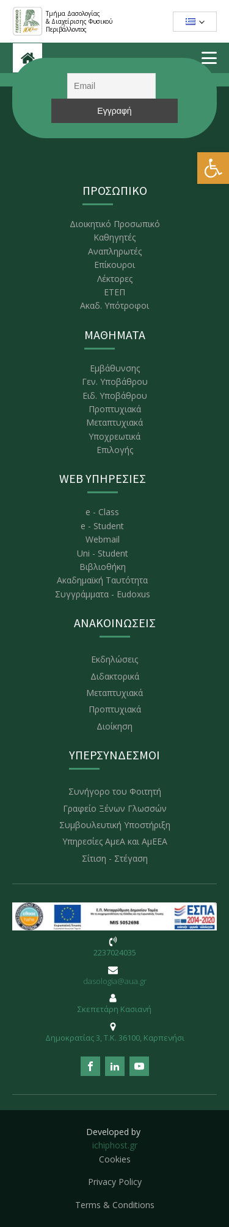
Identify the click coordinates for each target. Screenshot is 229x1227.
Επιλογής (114, 449)
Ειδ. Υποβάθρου (114, 395)
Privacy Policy (115, 1181)
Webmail (102, 539)
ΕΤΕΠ (114, 292)
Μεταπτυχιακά (114, 422)
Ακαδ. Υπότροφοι (114, 305)
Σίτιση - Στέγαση (115, 858)
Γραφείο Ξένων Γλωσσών (115, 808)
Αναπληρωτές (115, 251)
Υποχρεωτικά (114, 436)
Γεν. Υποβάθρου (115, 381)
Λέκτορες (115, 278)
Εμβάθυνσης (115, 368)
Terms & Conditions (114, 1205)
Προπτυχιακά (115, 409)
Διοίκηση (114, 726)
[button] (213, 168)
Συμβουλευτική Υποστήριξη (114, 825)
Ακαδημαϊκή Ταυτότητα (102, 580)
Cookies (115, 1159)
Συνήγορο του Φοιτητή (114, 791)
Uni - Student (102, 553)
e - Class (102, 512)
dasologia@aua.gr (115, 981)
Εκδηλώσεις (114, 659)
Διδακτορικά (114, 676)
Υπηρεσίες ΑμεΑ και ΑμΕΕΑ (114, 841)
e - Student (102, 526)
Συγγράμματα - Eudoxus (102, 594)
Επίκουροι (114, 264)
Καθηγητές (114, 237)
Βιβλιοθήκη (102, 566)
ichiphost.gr (114, 1145)
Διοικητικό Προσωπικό (115, 224)
